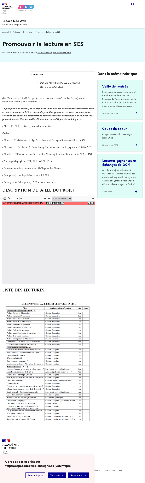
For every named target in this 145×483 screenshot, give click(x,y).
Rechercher (133, 4)
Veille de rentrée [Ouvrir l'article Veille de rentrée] (115, 86)
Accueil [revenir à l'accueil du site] (5, 32)
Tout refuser (57, 475)
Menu (141, 4)
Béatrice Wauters (44, 52)
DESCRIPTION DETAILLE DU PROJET (60, 82)
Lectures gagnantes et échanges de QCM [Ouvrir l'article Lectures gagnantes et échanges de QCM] (119, 162)
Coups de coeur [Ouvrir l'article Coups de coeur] (114, 128)
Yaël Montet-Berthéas (62, 52)
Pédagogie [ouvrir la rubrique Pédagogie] (17, 32)
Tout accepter (79, 475)
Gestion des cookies (113, 470)
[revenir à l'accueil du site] (72, 21)
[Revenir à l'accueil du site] (10, 447)
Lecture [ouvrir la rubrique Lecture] (28, 32)
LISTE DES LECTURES (51, 87)
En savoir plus (35, 475)
